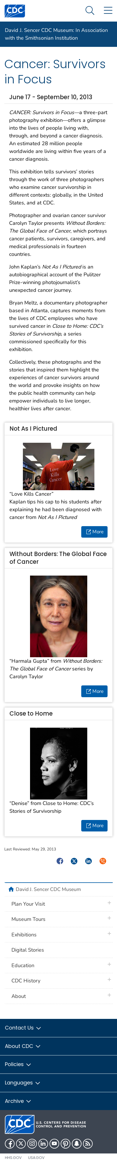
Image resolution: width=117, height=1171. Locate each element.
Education (22, 965)
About (18, 996)
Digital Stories (27, 949)
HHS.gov (13, 1157)
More (95, 531)
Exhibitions (24, 934)
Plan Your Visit (28, 903)
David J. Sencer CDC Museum (48, 889)
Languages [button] (23, 1082)
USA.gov (36, 1157)
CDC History (25, 980)
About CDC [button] (23, 1046)
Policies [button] (18, 1064)
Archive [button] (18, 1101)
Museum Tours (28, 919)
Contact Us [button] (23, 1027)
